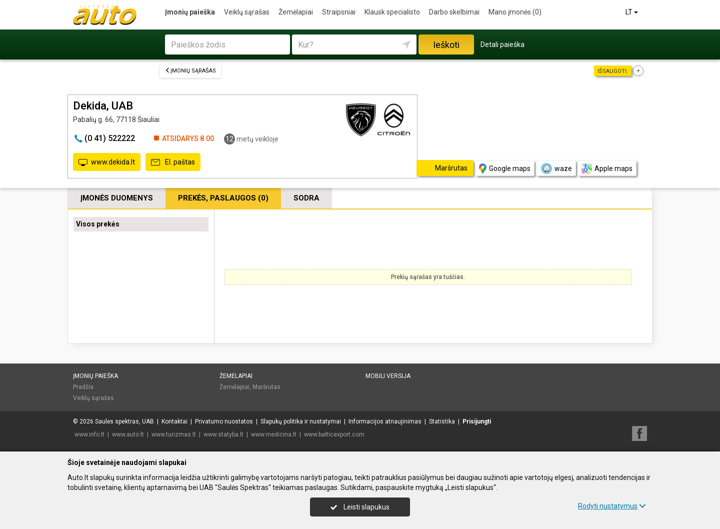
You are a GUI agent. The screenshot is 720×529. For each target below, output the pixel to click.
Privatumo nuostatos (224, 421)
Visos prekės (98, 224)
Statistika (442, 421)
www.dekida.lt (106, 162)
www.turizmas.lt (174, 434)
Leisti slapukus (360, 507)
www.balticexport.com (334, 434)
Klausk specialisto (392, 12)
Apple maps (607, 169)
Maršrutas (266, 387)
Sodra (307, 198)
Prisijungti (476, 421)
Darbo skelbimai (454, 12)
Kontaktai (175, 421)
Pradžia (83, 387)
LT (633, 12)
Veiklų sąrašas (247, 12)
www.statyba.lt (224, 434)
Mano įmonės (515, 12)
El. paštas (173, 162)
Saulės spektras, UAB (124, 421)
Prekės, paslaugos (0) (223, 198)
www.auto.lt (128, 434)
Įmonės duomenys (116, 198)
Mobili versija (388, 376)
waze (556, 168)
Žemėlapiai (295, 12)
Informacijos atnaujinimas (385, 421)
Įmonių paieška (190, 12)
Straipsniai (339, 12)
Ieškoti (446, 45)
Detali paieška (502, 44)
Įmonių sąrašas (190, 71)
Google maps (504, 169)
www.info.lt (89, 434)
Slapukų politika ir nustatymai (300, 421)
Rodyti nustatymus (612, 506)
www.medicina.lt (273, 434)
